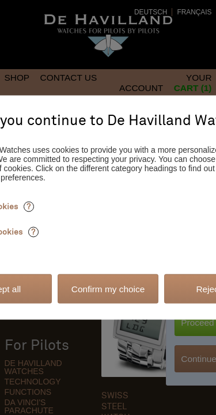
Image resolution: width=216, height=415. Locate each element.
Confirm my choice (108, 288)
